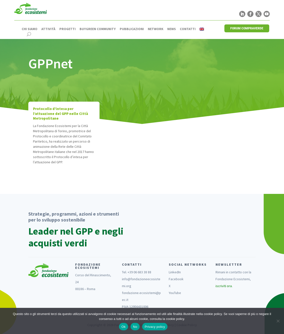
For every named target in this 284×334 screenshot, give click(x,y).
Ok (123, 327)
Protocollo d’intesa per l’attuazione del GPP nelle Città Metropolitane (60, 113)
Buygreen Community (98, 29)
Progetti (67, 29)
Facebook (176, 279)
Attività (48, 29)
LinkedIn (175, 272)
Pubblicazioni (132, 29)
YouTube (175, 293)
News (171, 29)
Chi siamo (29, 29)
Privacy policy (155, 327)
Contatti (188, 29)
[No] (277, 320)
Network (155, 29)
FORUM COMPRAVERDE (246, 28)
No (135, 327)
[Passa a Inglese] (202, 29)
